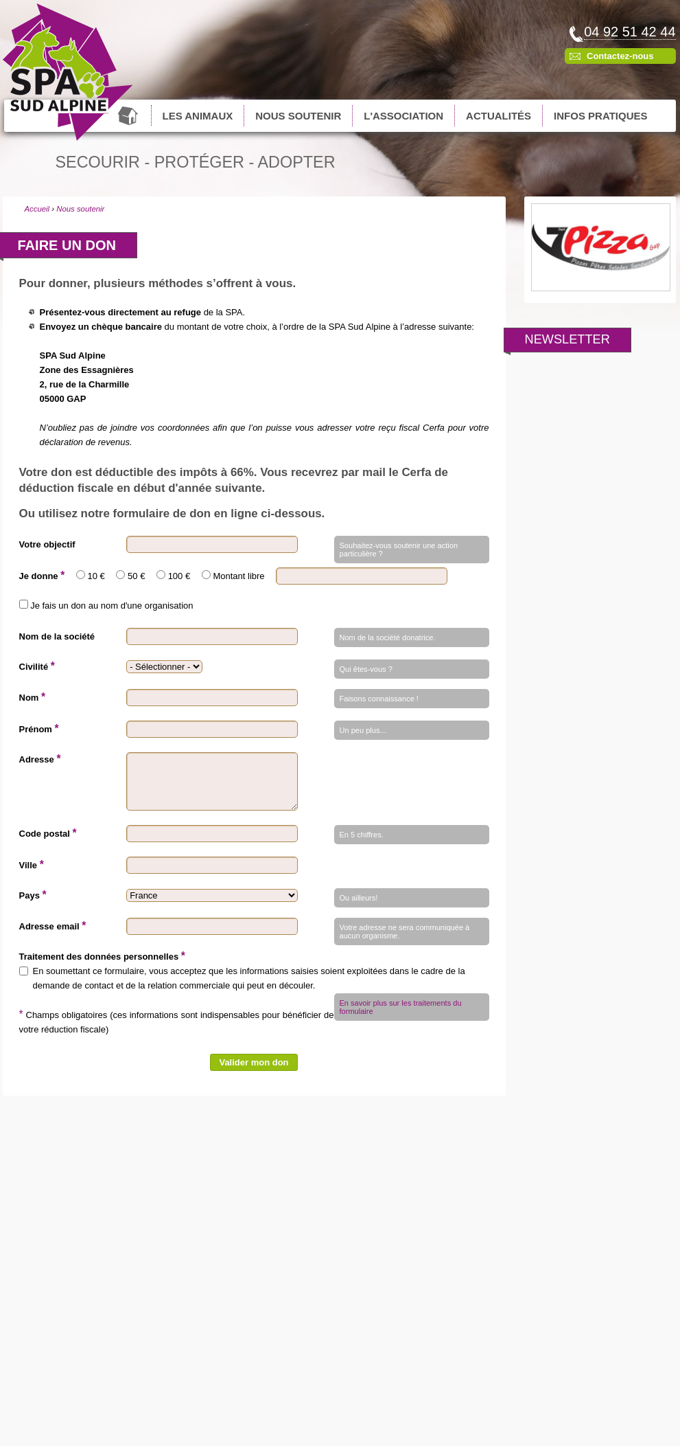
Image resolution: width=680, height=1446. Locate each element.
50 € (136, 576)
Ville (31, 864)
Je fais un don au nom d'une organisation (111, 605)
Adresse (40, 759)
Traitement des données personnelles (102, 956)
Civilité (37, 666)
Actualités (498, 116)
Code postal (48, 833)
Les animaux (198, 116)
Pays (33, 895)
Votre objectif (47, 544)
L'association (403, 116)
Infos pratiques (600, 116)
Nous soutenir (298, 116)
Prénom (39, 728)
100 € (179, 576)
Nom (32, 697)
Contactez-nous (620, 56)
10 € (96, 576)
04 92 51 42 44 (629, 31)
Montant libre (238, 576)
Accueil (129, 115)
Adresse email (52, 925)
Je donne (42, 575)
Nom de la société (57, 636)
